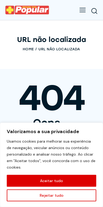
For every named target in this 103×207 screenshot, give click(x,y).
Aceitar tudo (51, 180)
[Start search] (94, 11)
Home (28, 49)
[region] (51, 165)
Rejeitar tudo (52, 195)
